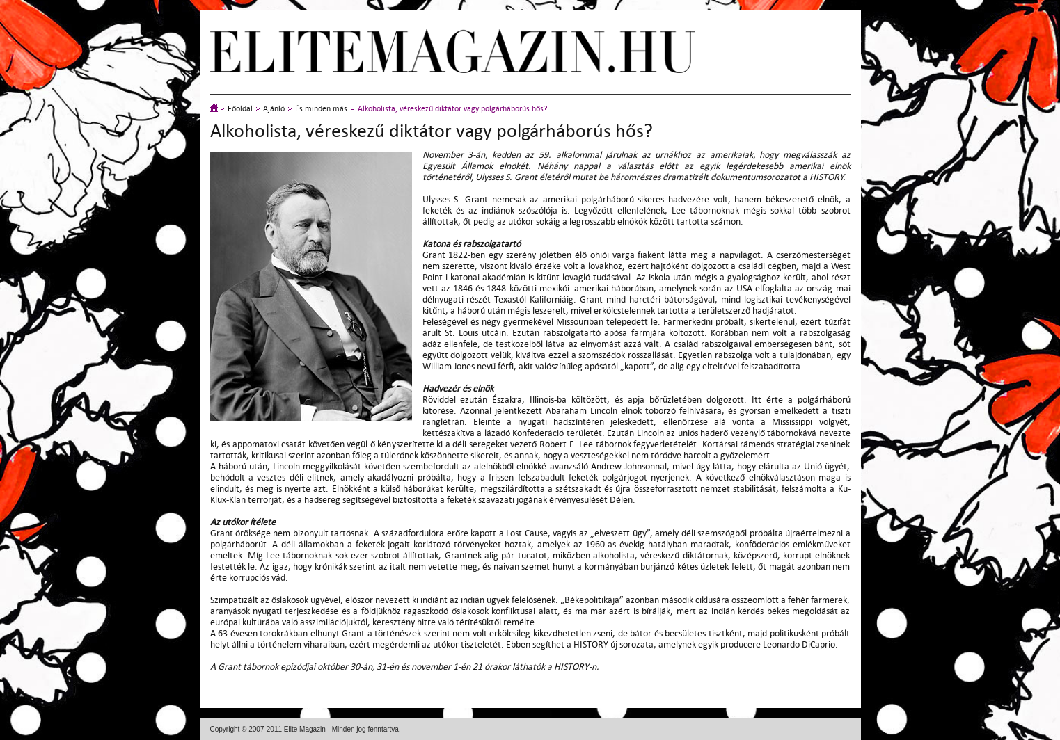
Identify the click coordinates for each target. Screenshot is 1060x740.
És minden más (321, 108)
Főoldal (240, 108)
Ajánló (274, 108)
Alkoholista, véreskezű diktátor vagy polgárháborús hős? (453, 108)
